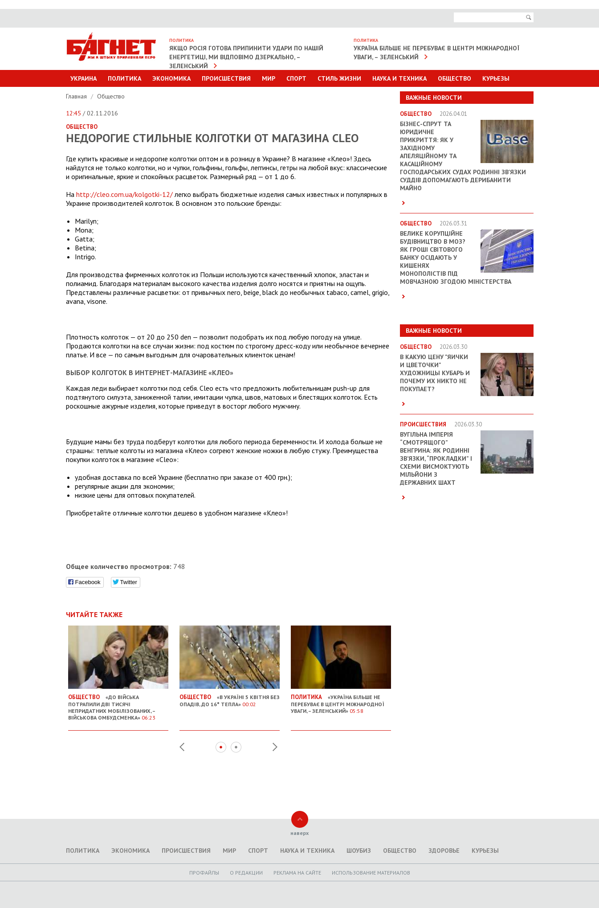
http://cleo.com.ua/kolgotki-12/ (124, 194)
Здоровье (444, 851)
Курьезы (495, 78)
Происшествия (226, 78)
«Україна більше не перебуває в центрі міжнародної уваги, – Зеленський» (341, 700)
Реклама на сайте (297, 872)
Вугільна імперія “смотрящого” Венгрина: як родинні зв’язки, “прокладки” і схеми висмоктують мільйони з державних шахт (436, 458)
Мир (268, 78)
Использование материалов (371, 872)
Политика (124, 78)
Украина (83, 78)
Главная (77, 96)
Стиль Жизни (339, 78)
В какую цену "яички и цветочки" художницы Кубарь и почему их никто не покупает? (435, 373)
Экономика (171, 78)
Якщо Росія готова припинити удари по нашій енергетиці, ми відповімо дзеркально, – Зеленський (246, 57)
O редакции (246, 872)
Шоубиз (358, 851)
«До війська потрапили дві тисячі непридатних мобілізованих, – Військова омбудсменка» (118, 704)
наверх (299, 833)
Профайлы (204, 872)
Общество (454, 78)
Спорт (296, 78)
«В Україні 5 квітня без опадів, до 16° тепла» (229, 697)
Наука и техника (399, 78)
